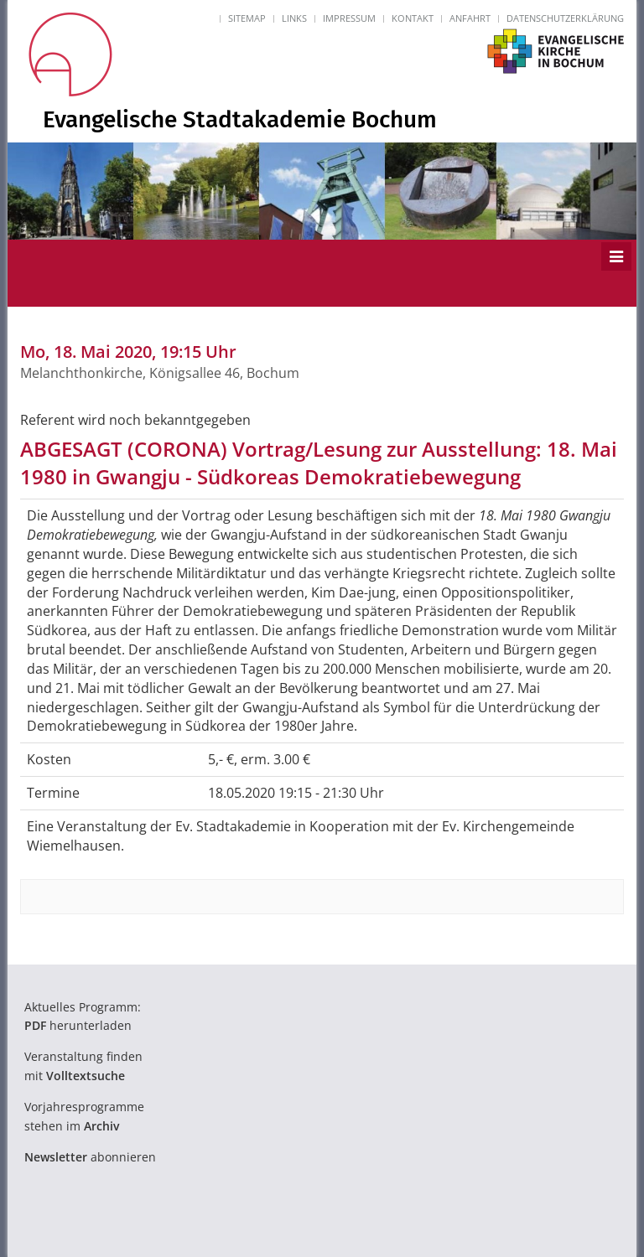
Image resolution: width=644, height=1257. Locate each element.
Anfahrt (470, 18)
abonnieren (90, 1157)
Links (294, 18)
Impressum (349, 18)
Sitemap (247, 18)
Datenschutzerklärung (565, 18)
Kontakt (413, 18)
